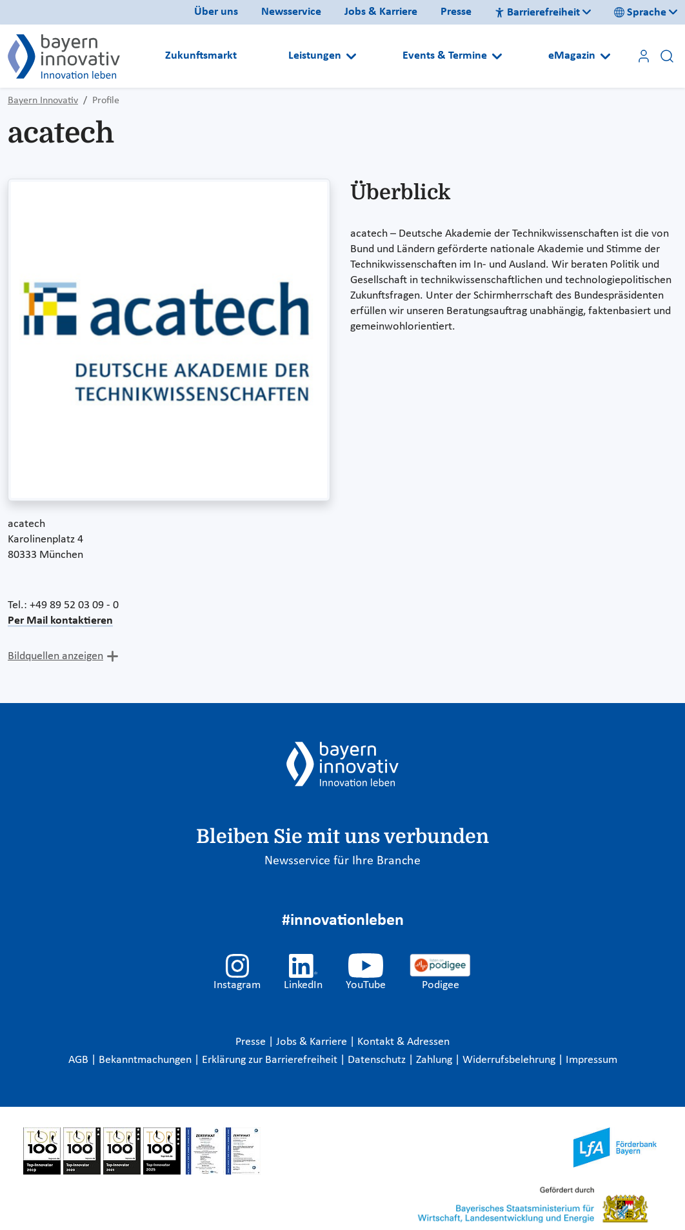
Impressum (591, 1060)
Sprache (640, 12)
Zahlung (435, 1060)
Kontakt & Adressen (403, 1042)
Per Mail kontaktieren (60, 621)
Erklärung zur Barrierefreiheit (271, 1060)
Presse (456, 12)
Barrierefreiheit (537, 12)
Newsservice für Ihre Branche (342, 861)
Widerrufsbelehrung (510, 1060)
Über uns (216, 12)
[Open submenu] (351, 56)
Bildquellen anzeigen (55, 656)
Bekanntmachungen (146, 1060)
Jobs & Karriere (380, 12)
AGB (79, 1060)
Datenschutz (378, 1060)
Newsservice (291, 12)
